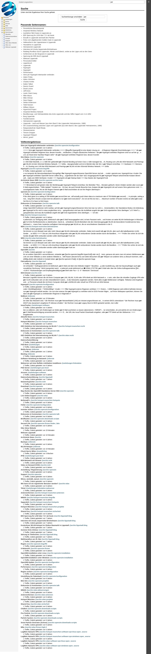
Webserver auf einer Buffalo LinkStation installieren (41, 363)
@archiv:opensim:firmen (40, 548)
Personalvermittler (30, 61)
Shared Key (25, 511)
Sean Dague (27, 100)
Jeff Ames (26, 91)
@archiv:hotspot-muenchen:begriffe (41, 497)
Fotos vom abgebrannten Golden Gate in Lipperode (42, 40)
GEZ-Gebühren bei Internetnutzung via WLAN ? (39, 326)
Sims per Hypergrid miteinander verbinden (38, 75)
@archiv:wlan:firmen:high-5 (36, 627)
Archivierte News (27, 437)
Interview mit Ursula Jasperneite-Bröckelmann (40, 49)
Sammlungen (9, 32)
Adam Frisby (28, 77)
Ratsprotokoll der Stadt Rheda (34, 128)
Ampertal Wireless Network (33, 31)
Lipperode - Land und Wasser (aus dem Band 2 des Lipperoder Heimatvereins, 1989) (54, 123)
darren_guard (28, 137)
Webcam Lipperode (30, 58)
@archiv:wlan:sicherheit (39, 604)
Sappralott (25, 502)
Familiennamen (29, 119)
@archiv (31, 250)
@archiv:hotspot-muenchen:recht (71, 326)
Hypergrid (26, 68)
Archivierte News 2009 (29, 180)
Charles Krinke (28, 82)
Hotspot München (28, 322)
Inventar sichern (27, 409)
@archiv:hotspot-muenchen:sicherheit (45, 511)
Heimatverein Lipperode (32, 47)
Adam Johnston (29, 79)
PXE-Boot (24, 345)
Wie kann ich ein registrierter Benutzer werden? (39, 484)
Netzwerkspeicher (28, 382)
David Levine (28, 89)
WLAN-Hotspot (27, 447)
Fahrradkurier (26, 261)
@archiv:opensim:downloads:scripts (44, 419)
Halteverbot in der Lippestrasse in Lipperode (39, 42)
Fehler (23, 405)
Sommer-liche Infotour (29, 530)
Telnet (23, 488)
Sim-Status (25, 157)
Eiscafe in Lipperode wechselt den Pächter (39, 38)
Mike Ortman (28, 98)
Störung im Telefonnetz (30, 534)
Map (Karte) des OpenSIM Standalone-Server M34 (40, 391)
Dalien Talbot (28, 84)
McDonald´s (25, 400)
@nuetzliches (41, 451)
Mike (22, 627)
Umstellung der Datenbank (31, 576)
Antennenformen (27, 493)
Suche (143, 2)
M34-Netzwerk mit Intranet (31, 460)
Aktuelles (8, 34)
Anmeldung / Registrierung (31, 470)
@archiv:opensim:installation (58, 553)
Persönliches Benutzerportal (33, 28)
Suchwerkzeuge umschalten (72, 17)
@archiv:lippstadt (39, 261)
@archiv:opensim (37, 157)
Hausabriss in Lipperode (32, 45)
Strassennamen (29, 130)
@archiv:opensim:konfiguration (67, 145)
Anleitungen (8, 19)
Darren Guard (28, 86)
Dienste (7, 23)
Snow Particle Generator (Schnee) (34, 623)
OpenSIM (24, 250)
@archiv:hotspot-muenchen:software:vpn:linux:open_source (63, 632)
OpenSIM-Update (27, 562)
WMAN (23, 497)
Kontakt (7, 38)
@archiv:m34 (36, 273)
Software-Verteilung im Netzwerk (33, 358)
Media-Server (26, 349)
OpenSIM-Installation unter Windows (35, 558)
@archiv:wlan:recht (66, 335)
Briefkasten (25, 419)
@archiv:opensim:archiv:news (51, 180)
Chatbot (24, 609)
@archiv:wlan (42, 396)
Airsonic (24, 372)
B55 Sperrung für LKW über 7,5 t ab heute (38, 35)
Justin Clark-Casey (30, 93)
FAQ (22, 215)
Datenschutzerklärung (11, 36)
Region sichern (27, 572)
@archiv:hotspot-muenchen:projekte (49, 507)
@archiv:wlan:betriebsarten (36, 238)
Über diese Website (11, 42)
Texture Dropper (29, 133)
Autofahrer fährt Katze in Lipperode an (37, 33)
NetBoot (24, 296)
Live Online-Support (29, 396)
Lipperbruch (27, 63)
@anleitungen (34, 345)
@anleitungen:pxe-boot (39, 368)
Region (23, 544)
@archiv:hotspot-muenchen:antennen (49, 493)
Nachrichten (8, 28)
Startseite (6, 17)
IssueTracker (26, 305)
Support (7, 40)
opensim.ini (25, 192)
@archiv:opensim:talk (50, 203)
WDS (23, 226)
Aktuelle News (26, 317)
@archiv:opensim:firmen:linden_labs (45, 423)
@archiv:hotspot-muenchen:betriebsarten (41, 226)
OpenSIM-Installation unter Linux (34, 553)
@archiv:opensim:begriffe (39, 169)
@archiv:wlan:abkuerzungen (38, 590)
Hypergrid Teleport (30, 135)
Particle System (27, 618)
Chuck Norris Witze (28, 451)
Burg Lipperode (29, 116)
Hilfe (6, 25)
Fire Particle (25, 613)
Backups (24, 442)
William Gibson (28, 107)
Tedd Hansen (28, 105)
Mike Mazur (27, 96)
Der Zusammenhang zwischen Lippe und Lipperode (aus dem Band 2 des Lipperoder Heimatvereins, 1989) (62, 126)
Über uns (8, 45)
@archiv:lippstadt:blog (63, 516)
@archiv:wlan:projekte (44, 599)
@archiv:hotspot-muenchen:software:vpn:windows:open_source (64, 636)
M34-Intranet (26, 273)
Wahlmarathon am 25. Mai (31, 539)
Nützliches (8, 30)
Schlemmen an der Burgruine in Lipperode (38, 54)
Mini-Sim (24, 581)
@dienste (31, 296)
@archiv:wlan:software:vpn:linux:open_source (57, 641)
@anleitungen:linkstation (72, 363)
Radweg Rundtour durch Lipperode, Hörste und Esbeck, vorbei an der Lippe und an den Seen (57, 51)
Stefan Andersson (29, 102)
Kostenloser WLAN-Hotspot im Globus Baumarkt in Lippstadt (45, 525)
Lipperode (27, 65)
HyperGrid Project (29, 109)
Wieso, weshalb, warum (30, 479)
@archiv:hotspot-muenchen (36, 215)
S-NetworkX (25, 548)
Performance (28, 72)
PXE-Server (25, 368)
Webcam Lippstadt (10, 47)
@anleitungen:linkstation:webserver (40, 488)
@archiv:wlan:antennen (43, 595)
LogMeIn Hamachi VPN (30, 632)
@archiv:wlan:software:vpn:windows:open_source (59, 646)
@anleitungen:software (40, 305)
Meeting (24, 354)
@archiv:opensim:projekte (38, 581)
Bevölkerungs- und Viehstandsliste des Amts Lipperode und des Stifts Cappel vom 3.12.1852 (57, 114)
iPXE (23, 456)
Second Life (25, 423)
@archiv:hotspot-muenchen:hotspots (45, 400)
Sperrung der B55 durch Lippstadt (35, 56)
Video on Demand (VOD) (30, 465)
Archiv (7, 21)
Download (25, 386)
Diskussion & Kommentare (31, 203)
